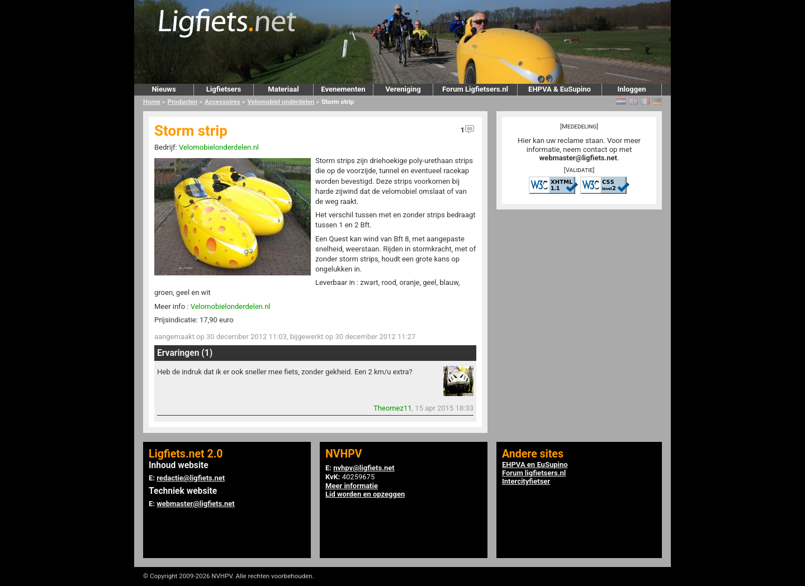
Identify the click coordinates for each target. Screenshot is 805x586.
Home (151, 102)
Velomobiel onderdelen (280, 102)
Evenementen (343, 89)
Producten (183, 102)
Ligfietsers (223, 89)
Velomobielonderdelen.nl (219, 147)
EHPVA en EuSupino (535, 464)
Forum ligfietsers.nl (534, 473)
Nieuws (163, 89)
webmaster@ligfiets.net (578, 158)
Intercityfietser (526, 481)
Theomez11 (392, 408)
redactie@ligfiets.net (191, 478)
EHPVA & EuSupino (559, 89)
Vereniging (402, 89)
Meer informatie (351, 486)
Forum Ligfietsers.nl (475, 89)
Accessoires (222, 102)
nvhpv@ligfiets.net (363, 468)
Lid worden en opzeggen (365, 494)
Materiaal (283, 89)
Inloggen (631, 89)
